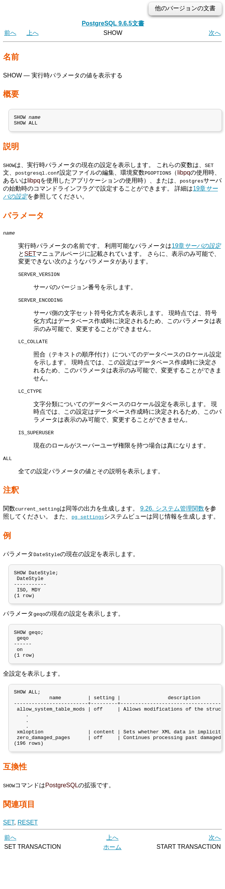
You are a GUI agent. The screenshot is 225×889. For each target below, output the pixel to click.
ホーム (112, 880)
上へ (33, 33)
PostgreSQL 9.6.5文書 (113, 23)
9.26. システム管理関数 (172, 519)
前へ (10, 33)
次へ (215, 33)
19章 (196, 249)
